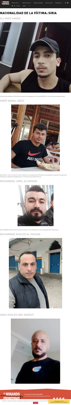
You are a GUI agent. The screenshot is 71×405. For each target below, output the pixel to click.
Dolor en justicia (49, 2)
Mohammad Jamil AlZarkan (18, 181)
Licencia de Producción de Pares (41, 396)
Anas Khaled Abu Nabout (17, 314)
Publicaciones (59, 3)
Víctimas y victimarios (38, 2)
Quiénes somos (16, 3)
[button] (29, 5)
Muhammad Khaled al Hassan (20, 234)
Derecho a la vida (26, 3)
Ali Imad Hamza (10, 18)
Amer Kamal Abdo (12, 100)
